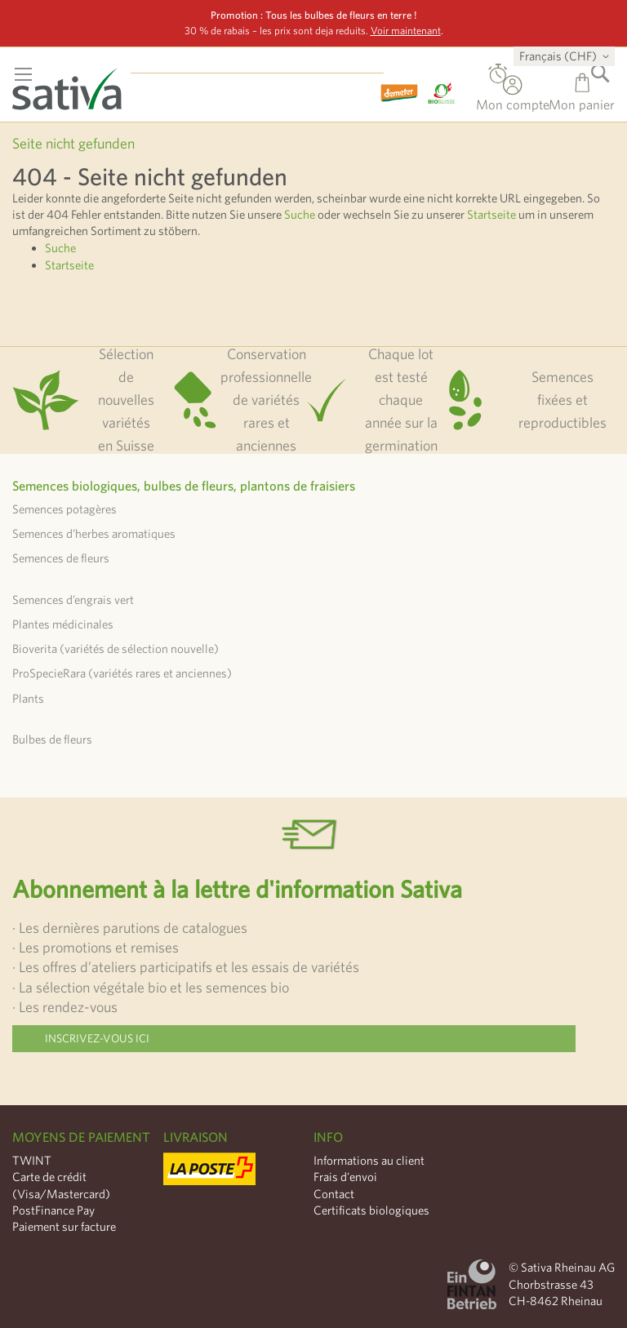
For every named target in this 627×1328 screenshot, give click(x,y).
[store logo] (77, 84)
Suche (299, 214)
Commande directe (498, 76)
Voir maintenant (406, 30)
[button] (567, 56)
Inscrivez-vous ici (97, 1038)
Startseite (491, 214)
